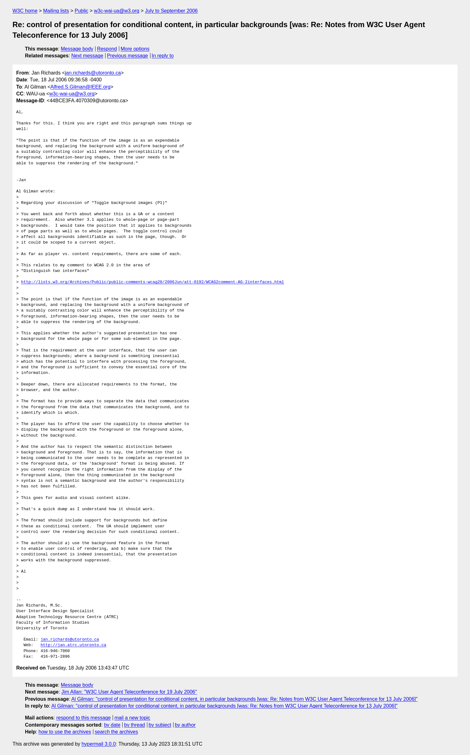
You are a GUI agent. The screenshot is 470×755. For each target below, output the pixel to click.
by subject (160, 725)
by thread (134, 725)
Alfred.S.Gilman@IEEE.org (80, 87)
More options (135, 48)
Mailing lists (56, 10)
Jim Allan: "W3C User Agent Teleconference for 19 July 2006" (129, 692)
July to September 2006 (171, 10)
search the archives (116, 731)
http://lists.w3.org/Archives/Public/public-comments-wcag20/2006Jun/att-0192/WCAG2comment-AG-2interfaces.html (152, 282)
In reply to (163, 55)
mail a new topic (132, 717)
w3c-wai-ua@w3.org (116, 10)
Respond (107, 48)
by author (185, 725)
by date (112, 725)
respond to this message (83, 717)
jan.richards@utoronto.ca (93, 72)
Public (81, 10)
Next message (87, 55)
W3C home (24, 10)
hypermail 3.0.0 (98, 744)
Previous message (127, 55)
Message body (77, 48)
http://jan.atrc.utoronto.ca (73, 645)
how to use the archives (65, 731)
